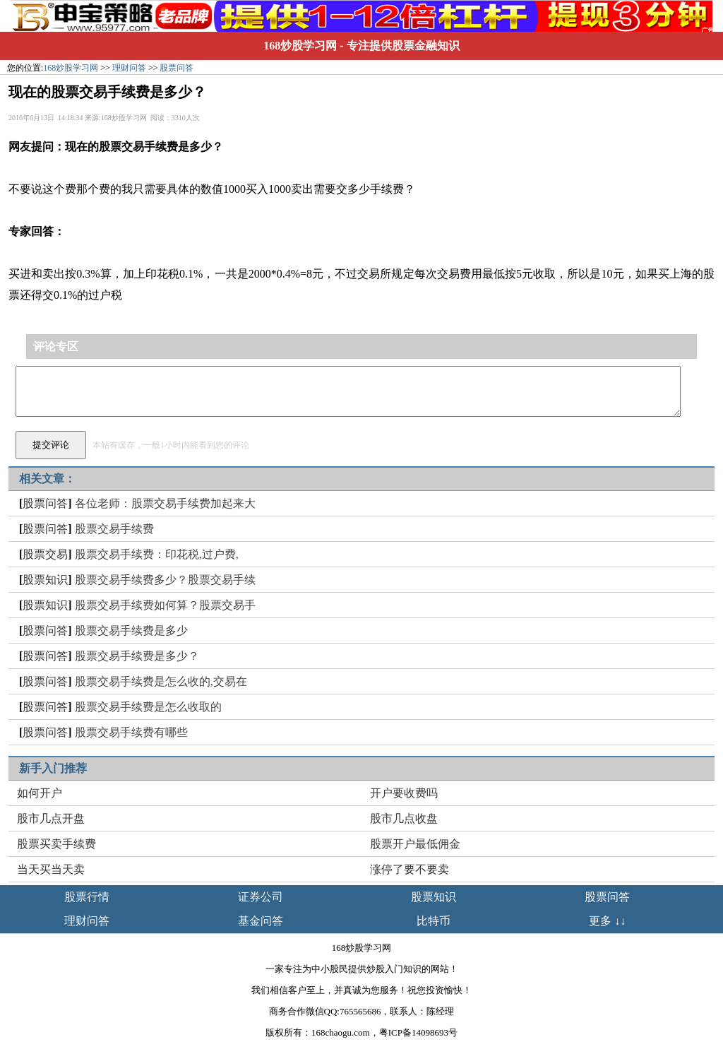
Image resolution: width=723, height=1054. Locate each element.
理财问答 (129, 68)
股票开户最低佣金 (415, 844)
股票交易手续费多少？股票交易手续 (165, 580)
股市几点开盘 (51, 818)
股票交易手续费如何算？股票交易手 (165, 605)
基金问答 (260, 921)
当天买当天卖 (51, 869)
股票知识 (45, 580)
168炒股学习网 (300, 46)
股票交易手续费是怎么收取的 (148, 707)
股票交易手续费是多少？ (137, 656)
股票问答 (176, 68)
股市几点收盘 (404, 818)
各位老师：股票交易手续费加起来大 (165, 503)
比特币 (433, 921)
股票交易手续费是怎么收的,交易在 (161, 681)
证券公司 (260, 897)
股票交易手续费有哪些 (131, 732)
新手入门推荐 (53, 768)
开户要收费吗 (404, 793)
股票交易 (45, 554)
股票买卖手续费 (56, 844)
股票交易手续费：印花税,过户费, (157, 554)
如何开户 (39, 793)
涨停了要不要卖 (409, 869)
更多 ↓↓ (607, 921)
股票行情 (86, 897)
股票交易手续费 (114, 529)
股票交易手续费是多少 (131, 630)
